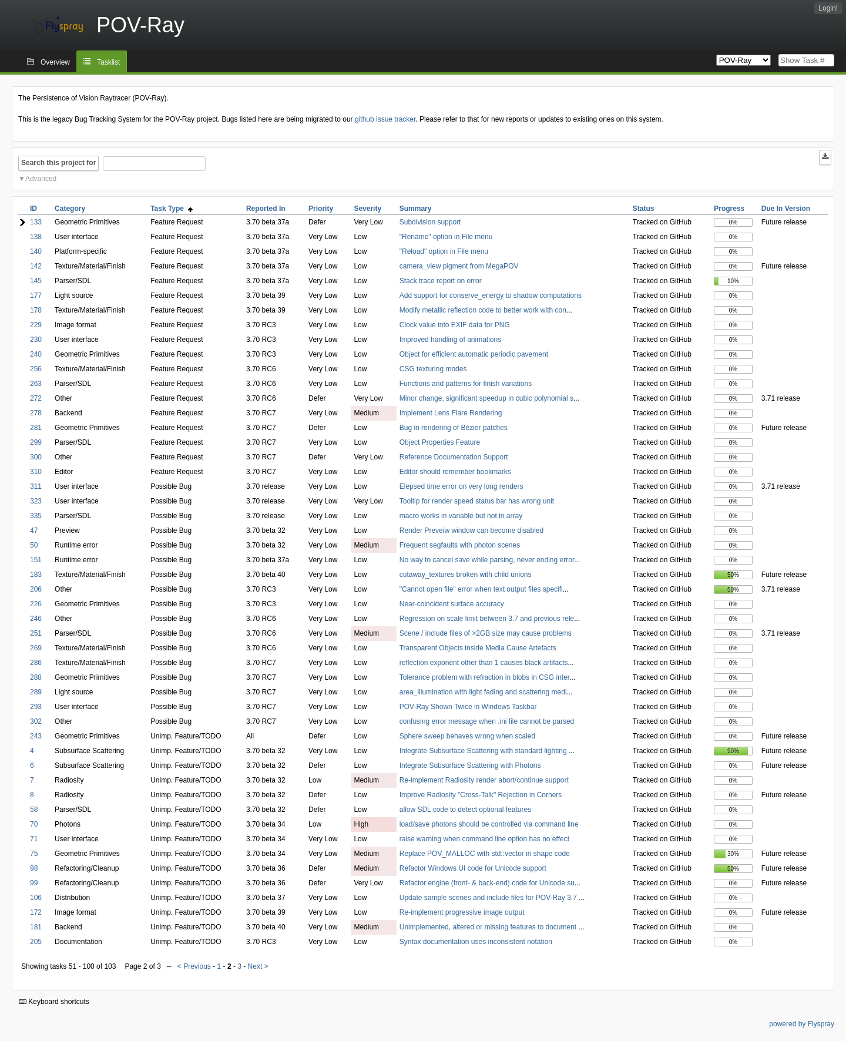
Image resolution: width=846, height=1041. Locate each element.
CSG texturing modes (433, 369)
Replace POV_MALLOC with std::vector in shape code (485, 853)
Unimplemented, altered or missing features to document (489, 927)
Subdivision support (430, 222)
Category (70, 208)
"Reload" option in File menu (444, 251)
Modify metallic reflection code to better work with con (483, 310)
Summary (416, 208)
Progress (729, 208)
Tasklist (108, 62)
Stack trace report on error (441, 281)
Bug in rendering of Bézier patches (454, 428)
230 (36, 339)
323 (36, 501)
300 (36, 457)
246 (36, 618)
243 (36, 736)
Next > (258, 966)
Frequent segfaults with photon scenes (460, 545)
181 (36, 927)
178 (36, 310)
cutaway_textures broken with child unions (466, 574)
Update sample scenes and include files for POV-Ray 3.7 (489, 898)
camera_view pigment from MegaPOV (459, 266)
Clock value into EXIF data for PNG (455, 325)
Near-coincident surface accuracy (452, 604)
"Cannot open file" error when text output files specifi (481, 589)
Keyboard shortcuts (54, 1002)
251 (36, 633)
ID (33, 208)
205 (36, 942)
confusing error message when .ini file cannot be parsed (487, 721)
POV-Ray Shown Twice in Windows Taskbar (468, 707)
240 (36, 354)
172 (36, 912)
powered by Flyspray (801, 1024)
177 (36, 295)
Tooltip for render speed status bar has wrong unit (477, 501)
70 (34, 824)
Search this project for (58, 163)
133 (36, 222)
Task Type (171, 208)
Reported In (266, 208)
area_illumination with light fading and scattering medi (483, 692)
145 (36, 281)
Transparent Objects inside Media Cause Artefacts (478, 648)
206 (36, 589)
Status (643, 208)
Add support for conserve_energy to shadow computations (491, 295)
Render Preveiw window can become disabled (471, 530)
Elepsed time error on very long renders (461, 486)
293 (36, 707)
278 (36, 413)
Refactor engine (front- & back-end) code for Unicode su (487, 883)
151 (36, 560)
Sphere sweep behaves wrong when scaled (467, 736)
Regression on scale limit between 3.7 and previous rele (487, 618)
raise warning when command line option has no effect (484, 839)
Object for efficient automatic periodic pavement (474, 354)
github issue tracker (385, 119)
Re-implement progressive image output (462, 912)
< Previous (194, 966)
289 (36, 692)
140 (36, 251)
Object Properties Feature (440, 442)
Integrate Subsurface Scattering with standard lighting (484, 751)
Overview (55, 62)
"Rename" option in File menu (446, 237)
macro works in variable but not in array (461, 516)
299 (36, 442)
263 (36, 384)
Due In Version (785, 208)
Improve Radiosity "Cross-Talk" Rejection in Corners (481, 795)
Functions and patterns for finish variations (466, 384)
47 (34, 530)
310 (36, 472)
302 (36, 721)
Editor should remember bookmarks (455, 472)
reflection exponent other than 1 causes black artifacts (484, 663)
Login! (828, 8)
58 (34, 809)
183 (36, 574)
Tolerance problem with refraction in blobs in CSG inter (484, 677)
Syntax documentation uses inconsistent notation (476, 942)
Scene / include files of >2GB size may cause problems (486, 633)
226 (36, 604)
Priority (320, 208)
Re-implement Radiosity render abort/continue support (484, 780)
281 (36, 428)
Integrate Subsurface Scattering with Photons (470, 765)
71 (34, 839)
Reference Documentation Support (454, 457)
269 (36, 648)
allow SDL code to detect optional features (465, 809)
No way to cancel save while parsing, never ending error (487, 560)
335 (36, 516)
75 (34, 853)
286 (36, 663)
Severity (367, 208)
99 (34, 883)
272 (36, 398)
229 (36, 325)
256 (36, 369)
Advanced (40, 178)
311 (36, 486)
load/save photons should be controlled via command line (489, 824)
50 (34, 545)
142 (36, 266)
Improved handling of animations (450, 339)
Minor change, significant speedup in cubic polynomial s (486, 398)
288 (36, 677)
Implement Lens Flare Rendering (451, 413)
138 (36, 237)
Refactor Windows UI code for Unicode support (473, 868)
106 (36, 898)
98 (34, 868)
